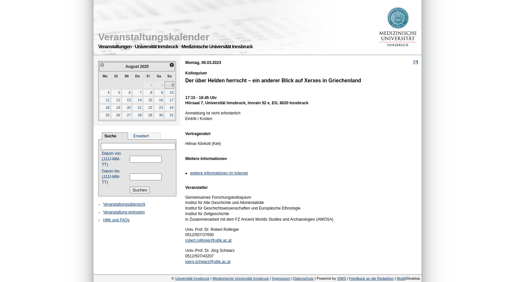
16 (161, 100)
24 (171, 108)
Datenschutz (303, 278)
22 (150, 108)
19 (118, 108)
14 (140, 100)
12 (118, 100)
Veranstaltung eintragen (124, 212)
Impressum (281, 278)
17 (171, 100)
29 (150, 115)
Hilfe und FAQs (116, 220)
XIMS (341, 278)
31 (171, 115)
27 (129, 115)
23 (161, 108)
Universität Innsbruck (192, 278)
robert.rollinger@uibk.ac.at (208, 240)
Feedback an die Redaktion (371, 278)
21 (140, 108)
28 (140, 115)
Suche (110, 136)
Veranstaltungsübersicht (124, 204)
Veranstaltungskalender (153, 36)
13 (129, 100)
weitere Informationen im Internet (219, 173)
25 (107, 115)
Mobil (401, 278)
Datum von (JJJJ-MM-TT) (111, 159)
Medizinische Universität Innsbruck (241, 278)
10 (171, 92)
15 (150, 100)
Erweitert (141, 136)
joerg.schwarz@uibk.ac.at (208, 261)
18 (107, 108)
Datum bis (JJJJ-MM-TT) (111, 177)
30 (161, 115)
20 (129, 108)
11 (107, 100)
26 (118, 115)
